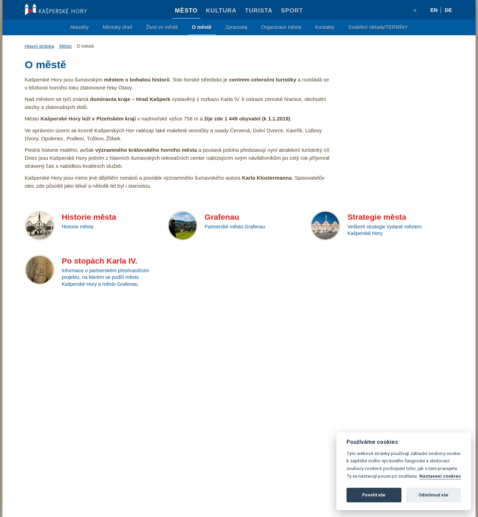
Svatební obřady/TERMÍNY (378, 27)
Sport (292, 10)
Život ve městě (162, 27)
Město (186, 10)
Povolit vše (373, 495)
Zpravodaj (236, 27)
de (448, 10)
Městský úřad (117, 27)
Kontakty (324, 27)
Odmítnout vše (433, 495)
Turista (258, 10)
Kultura (221, 10)
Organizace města (281, 27)
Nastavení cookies (440, 476)
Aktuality (79, 27)
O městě (202, 27)
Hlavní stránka (39, 46)
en (434, 10)
